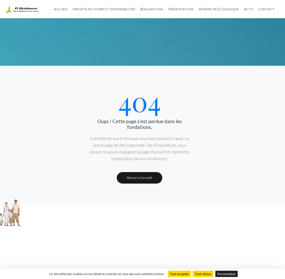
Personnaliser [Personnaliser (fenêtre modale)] (226, 274)
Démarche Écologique (122, 249)
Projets (113, 235)
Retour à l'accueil (139, 177)
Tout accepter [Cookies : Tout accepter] (179, 274)
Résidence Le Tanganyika (199, 245)
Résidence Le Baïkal (195, 250)
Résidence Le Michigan (198, 236)
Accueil (61, 9)
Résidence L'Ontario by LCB (201, 240)
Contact (266, 9)
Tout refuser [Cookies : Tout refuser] (203, 274)
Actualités (114, 254)
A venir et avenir (193, 255)
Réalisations (151, 9)
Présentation (180, 9)
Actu (248, 9)
